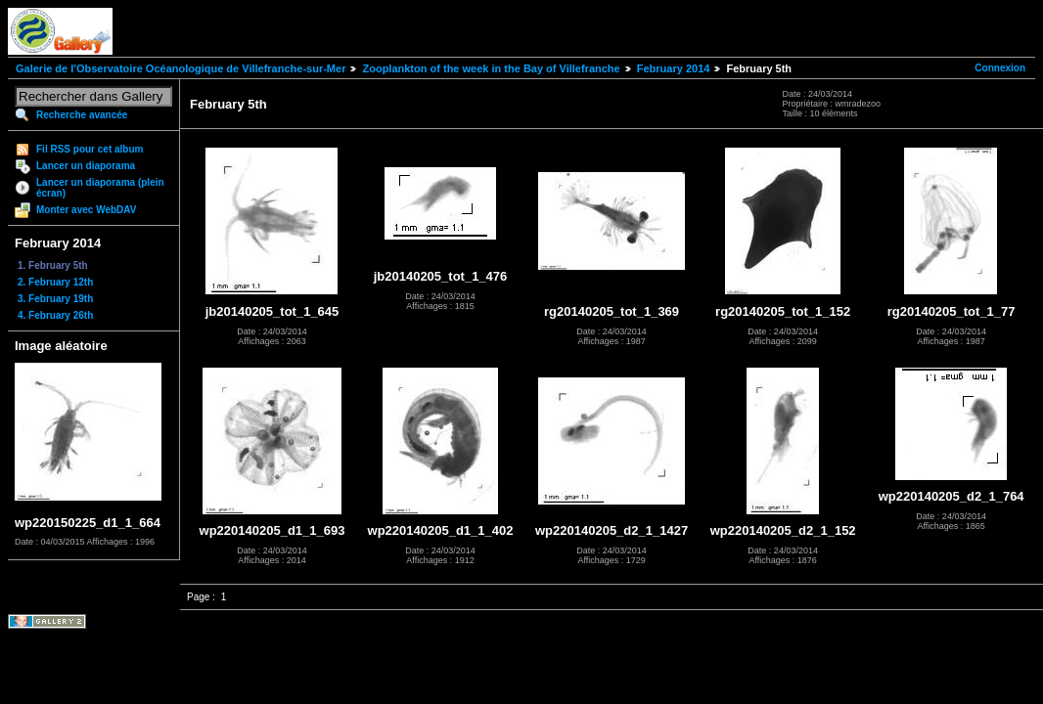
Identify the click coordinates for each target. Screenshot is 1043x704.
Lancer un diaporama (85, 165)
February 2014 (673, 68)
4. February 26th (55, 315)
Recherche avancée (81, 115)
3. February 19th (55, 298)
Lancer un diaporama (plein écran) (100, 187)
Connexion (1000, 68)
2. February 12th (55, 282)
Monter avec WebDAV (86, 209)
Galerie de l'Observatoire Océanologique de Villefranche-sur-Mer (180, 68)
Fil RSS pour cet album (89, 149)
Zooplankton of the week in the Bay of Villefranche (490, 68)
